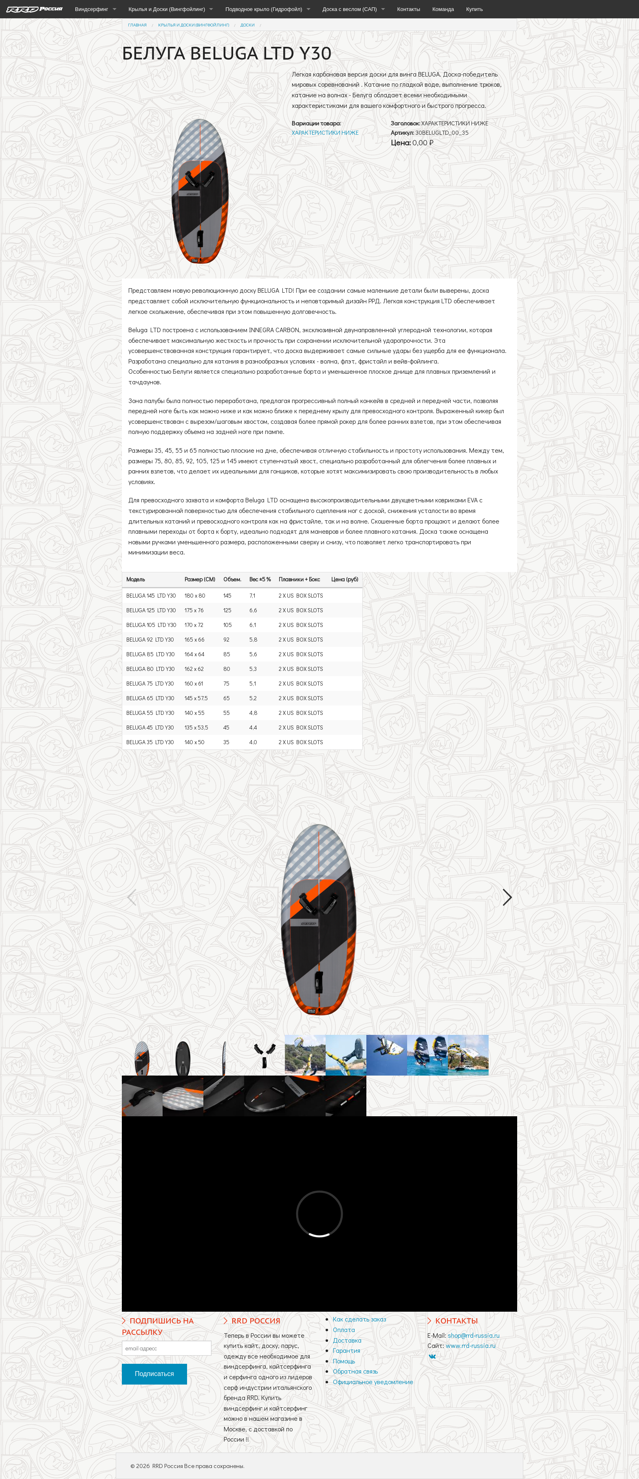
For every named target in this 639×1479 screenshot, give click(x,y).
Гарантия (346, 1350)
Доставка (347, 1340)
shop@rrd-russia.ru (474, 1335)
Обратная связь (355, 1371)
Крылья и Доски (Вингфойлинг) (167, 9)
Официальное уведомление (373, 1381)
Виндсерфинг (91, 9)
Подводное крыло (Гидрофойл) (263, 9)
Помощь (344, 1360)
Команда (443, 9)
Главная (137, 25)
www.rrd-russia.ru (471, 1345)
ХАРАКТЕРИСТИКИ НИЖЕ (325, 132)
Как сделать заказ (359, 1319)
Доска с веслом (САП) (350, 9)
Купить (474, 9)
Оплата (344, 1329)
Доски (247, 25)
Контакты (408, 9)
